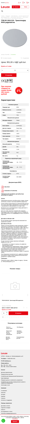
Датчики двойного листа (8, 338)
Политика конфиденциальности (8, 413)
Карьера (3, 396)
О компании (4, 390)
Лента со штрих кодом (9, 328)
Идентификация (5, 378)
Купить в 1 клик (6, 66)
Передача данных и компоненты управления (11, 380)
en (8, 2)
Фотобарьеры (20, 327)
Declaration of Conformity (10, 190)
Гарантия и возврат (5, 407)
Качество (3, 392)
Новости (3, 409)
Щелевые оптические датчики (19, 332)
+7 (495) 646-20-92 (10, 358)
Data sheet (7, 186)
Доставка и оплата (5, 405)
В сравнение (26, 58)
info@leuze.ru (16, 213)
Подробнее (15, 418)
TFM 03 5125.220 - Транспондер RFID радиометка (12, 300)
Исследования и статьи (6, 411)
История (3, 394)
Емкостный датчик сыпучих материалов (9, 332)
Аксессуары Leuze (5, 385)
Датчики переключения (6, 372)
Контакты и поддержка (6, 400)
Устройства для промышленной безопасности (12, 376)
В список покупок (7, 58)
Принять (15, 421)
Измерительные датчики (7, 374)
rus (6, 2)
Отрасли (3, 398)
